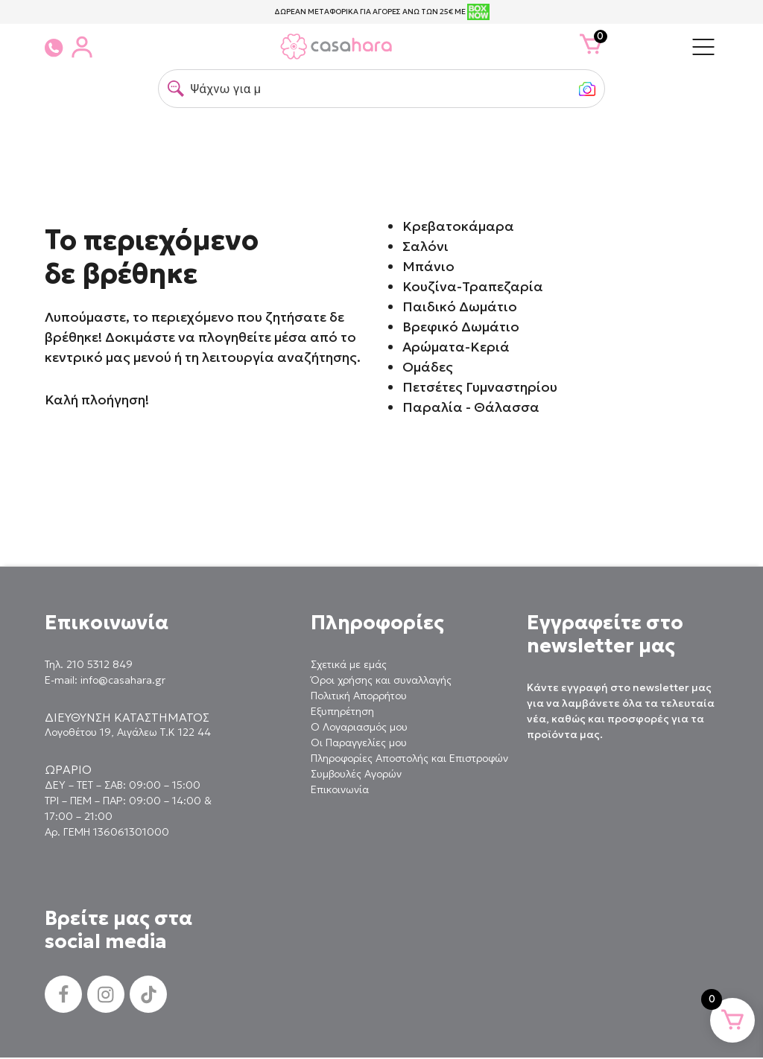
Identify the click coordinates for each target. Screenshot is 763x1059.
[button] (176, 88)
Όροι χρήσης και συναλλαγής (381, 680)
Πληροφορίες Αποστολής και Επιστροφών (409, 758)
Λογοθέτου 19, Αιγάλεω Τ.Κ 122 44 (128, 732)
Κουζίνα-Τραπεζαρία (472, 286)
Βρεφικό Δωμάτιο (460, 326)
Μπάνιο (428, 266)
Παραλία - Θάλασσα (470, 407)
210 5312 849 (99, 664)
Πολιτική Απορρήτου (359, 695)
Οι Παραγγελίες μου (359, 742)
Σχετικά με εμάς (349, 664)
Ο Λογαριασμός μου (359, 727)
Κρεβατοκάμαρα (458, 226)
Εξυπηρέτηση (342, 711)
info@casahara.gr (122, 680)
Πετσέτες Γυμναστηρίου (479, 386)
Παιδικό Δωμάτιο (459, 306)
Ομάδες (427, 366)
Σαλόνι (425, 246)
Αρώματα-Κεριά (456, 346)
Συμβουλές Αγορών (356, 773)
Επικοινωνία (340, 789)
